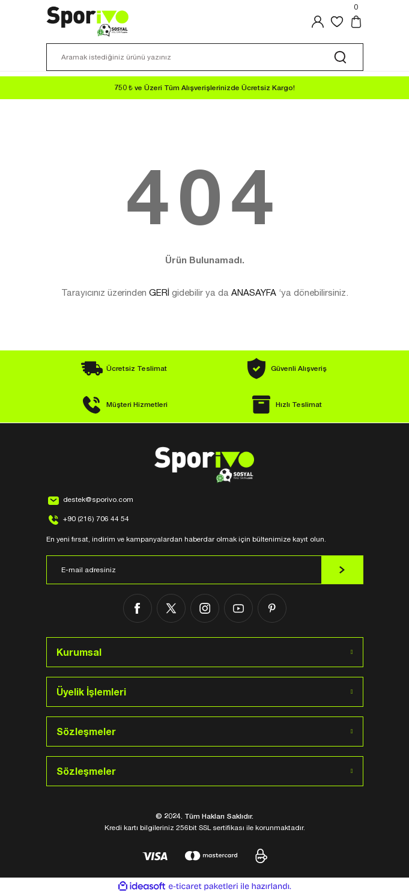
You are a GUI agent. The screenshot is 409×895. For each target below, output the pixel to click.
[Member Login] (318, 21)
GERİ (159, 292)
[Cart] (356, 21)
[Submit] (342, 569)
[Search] (204, 57)
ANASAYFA (253, 292)
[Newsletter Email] (204, 569)
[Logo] (88, 21)
